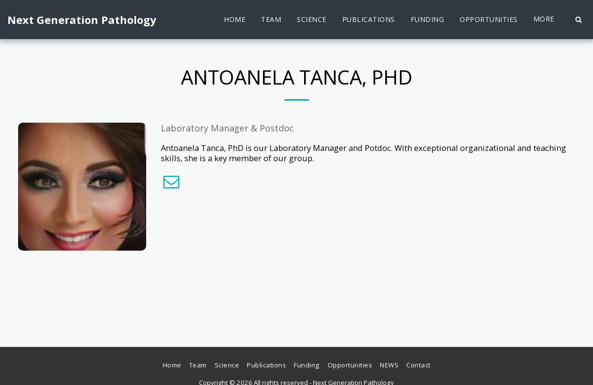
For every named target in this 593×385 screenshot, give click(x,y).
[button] (578, 19)
